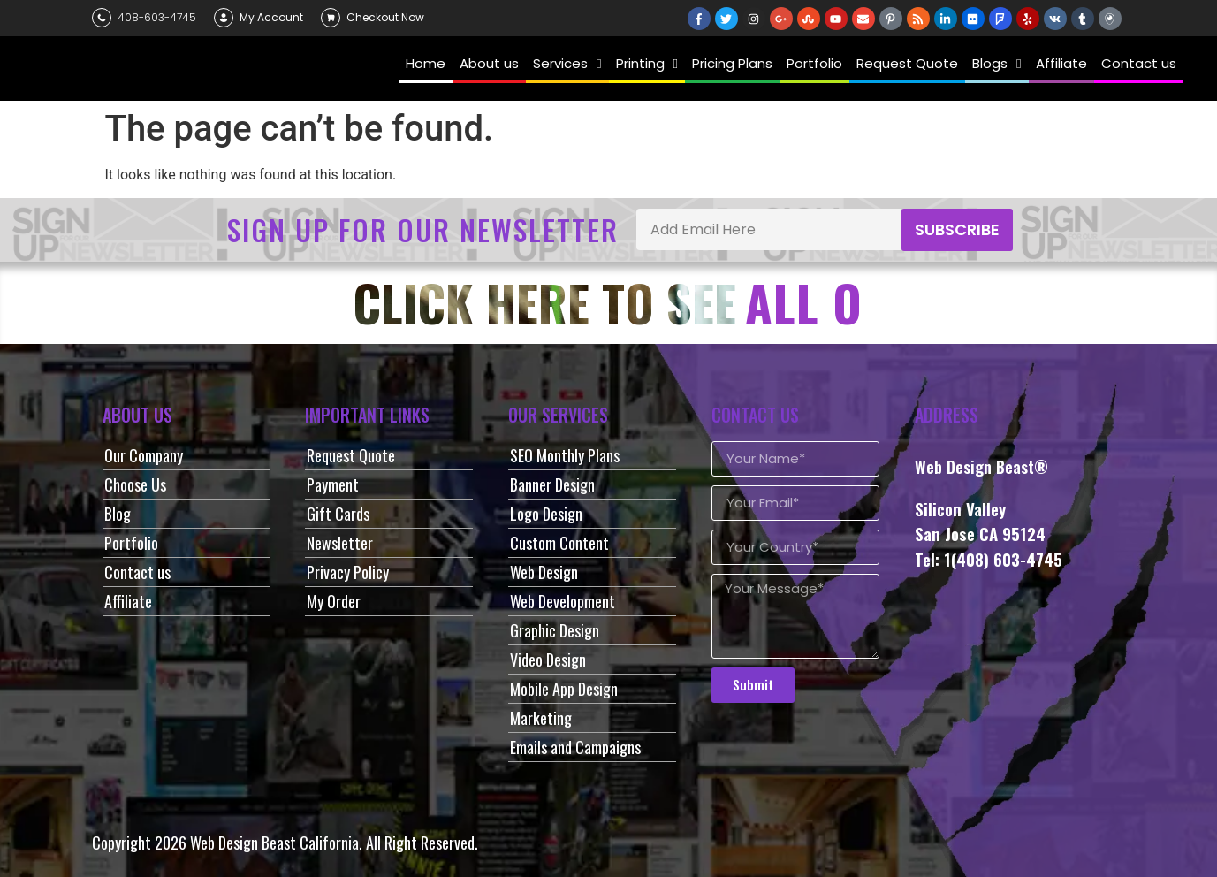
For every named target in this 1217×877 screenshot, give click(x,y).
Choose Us (135, 484)
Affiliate (128, 601)
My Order (334, 601)
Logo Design (546, 513)
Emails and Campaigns (575, 747)
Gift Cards (338, 513)
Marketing (541, 717)
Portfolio (131, 542)
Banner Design (552, 484)
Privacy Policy (348, 572)
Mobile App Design (564, 688)
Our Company (143, 455)
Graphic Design (554, 630)
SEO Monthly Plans (565, 455)
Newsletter (340, 542)
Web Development (562, 601)
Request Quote (351, 455)
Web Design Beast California (274, 842)
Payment (333, 484)
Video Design (548, 659)
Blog (117, 513)
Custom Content (559, 542)
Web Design (544, 572)
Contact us (137, 572)
